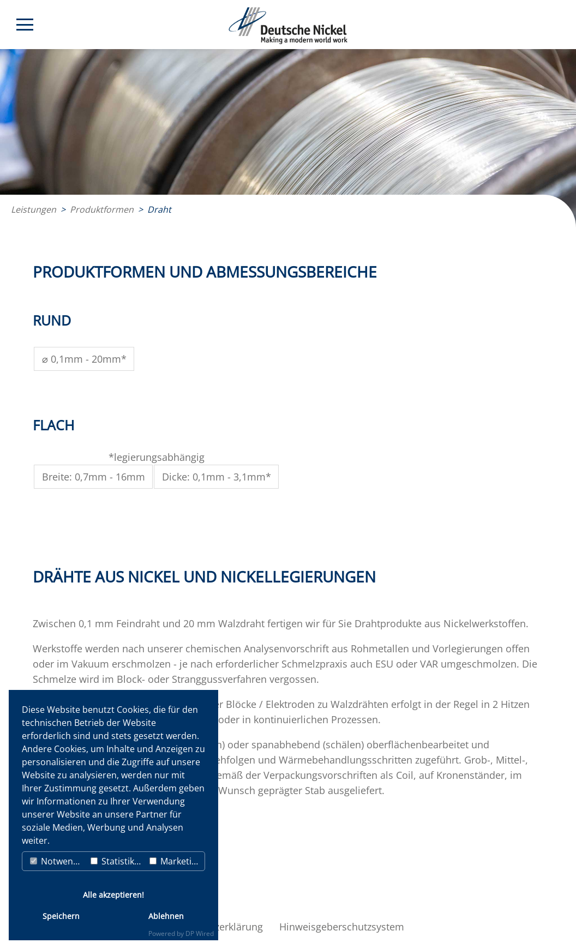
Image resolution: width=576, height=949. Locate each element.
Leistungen (33, 209)
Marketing (175, 861)
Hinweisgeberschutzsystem (341, 926)
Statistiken (118, 861)
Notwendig (58, 861)
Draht (159, 209)
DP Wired (199, 933)
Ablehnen (166, 916)
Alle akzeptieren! (113, 895)
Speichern (61, 916)
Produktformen (102, 209)
